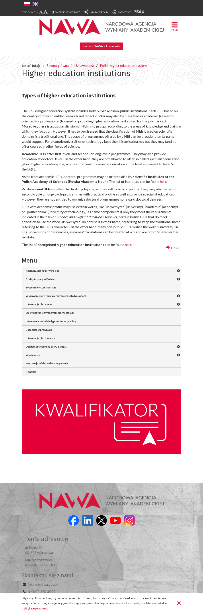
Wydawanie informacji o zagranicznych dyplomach (56, 296)
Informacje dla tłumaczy (40, 338)
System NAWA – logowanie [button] (101, 46)
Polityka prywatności (34, 608)
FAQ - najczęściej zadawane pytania (47, 363)
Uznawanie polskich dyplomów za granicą (51, 321)
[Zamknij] (179, 603)
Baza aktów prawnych (39, 329)
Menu (174, 26)
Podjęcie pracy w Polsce (40, 279)
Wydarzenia (33, 355)
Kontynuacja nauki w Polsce (42, 270)
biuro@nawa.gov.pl (43, 584)
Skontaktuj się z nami (47, 575)
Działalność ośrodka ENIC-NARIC (46, 346)
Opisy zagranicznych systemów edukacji (50, 312)
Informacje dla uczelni (39, 304)
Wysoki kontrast (67, 12)
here (163, 181)
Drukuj (173, 248)
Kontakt (31, 371)
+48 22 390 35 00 (42, 591)
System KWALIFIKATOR (41, 287)
